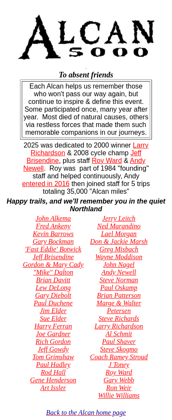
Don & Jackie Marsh (119, 241)
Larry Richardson (119, 326)
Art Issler (53, 387)
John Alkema (53, 218)
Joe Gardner (53, 333)
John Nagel (118, 264)
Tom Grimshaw (53, 357)
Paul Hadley (53, 364)
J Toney (118, 364)
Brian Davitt (53, 280)
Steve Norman (118, 280)
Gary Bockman (52, 241)
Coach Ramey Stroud (119, 357)
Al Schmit (119, 333)
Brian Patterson (119, 295)
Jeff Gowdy (53, 349)
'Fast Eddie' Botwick (53, 249)
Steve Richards (119, 318)
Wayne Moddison (118, 256)
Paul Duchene (53, 303)
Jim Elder (53, 310)
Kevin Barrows (53, 233)
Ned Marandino (119, 226)
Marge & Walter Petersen (118, 306)
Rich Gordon (53, 341)
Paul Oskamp (118, 287)
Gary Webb (118, 380)
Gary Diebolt (53, 295)
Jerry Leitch (119, 218)
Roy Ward (107, 160)
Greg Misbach (118, 249)
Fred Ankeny (53, 226)
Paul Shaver (119, 341)
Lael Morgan (119, 233)
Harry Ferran (53, 326)
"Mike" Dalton (53, 272)
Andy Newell (119, 272)
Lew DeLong (52, 287)
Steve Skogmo (118, 349)
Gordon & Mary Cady (53, 264)
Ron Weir (118, 387)
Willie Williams (119, 395)
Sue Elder (53, 318)
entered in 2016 (46, 183)
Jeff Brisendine (52, 256)
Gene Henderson (53, 380)
